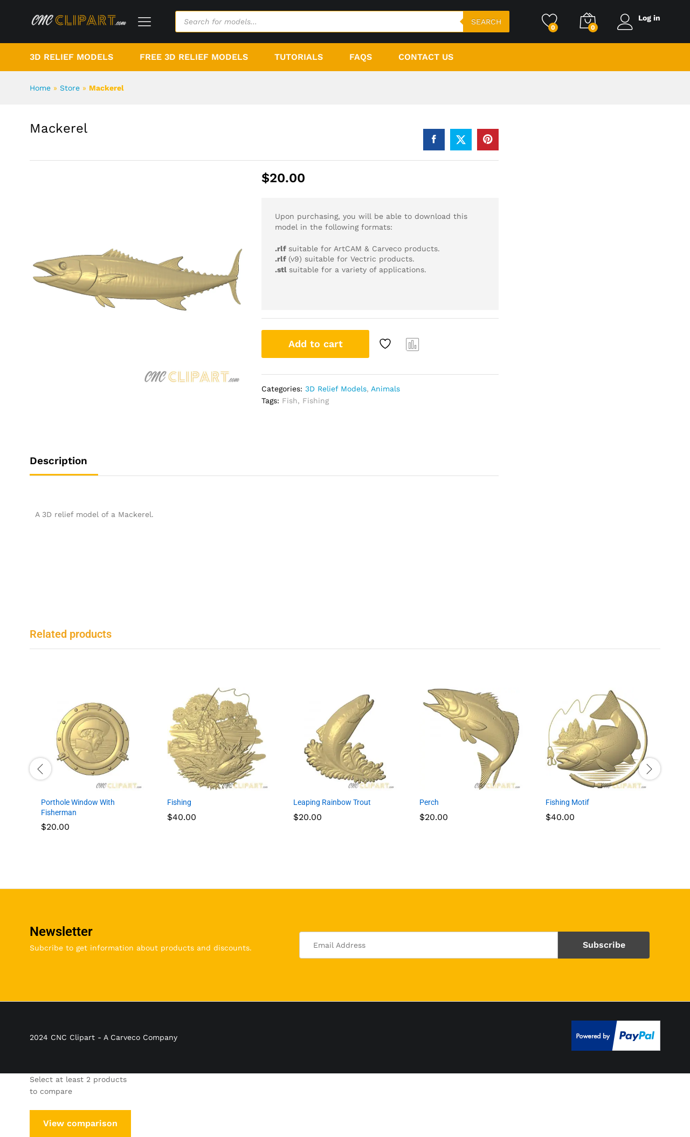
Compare (413, 344)
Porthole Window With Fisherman (78, 807)
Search (485, 21)
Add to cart (315, 343)
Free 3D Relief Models (194, 57)
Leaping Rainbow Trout (332, 802)
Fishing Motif (567, 802)
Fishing (315, 400)
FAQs (360, 57)
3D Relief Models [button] (71, 57)
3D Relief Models (336, 388)
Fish (290, 400)
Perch (429, 802)
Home (40, 88)
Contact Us (425, 57)
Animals (385, 388)
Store (70, 88)
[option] (93, 767)
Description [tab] (58, 461)
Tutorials (298, 57)
